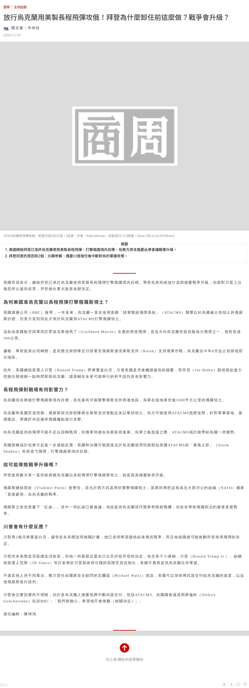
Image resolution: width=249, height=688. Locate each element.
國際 (6, 7)
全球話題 (20, 7)
